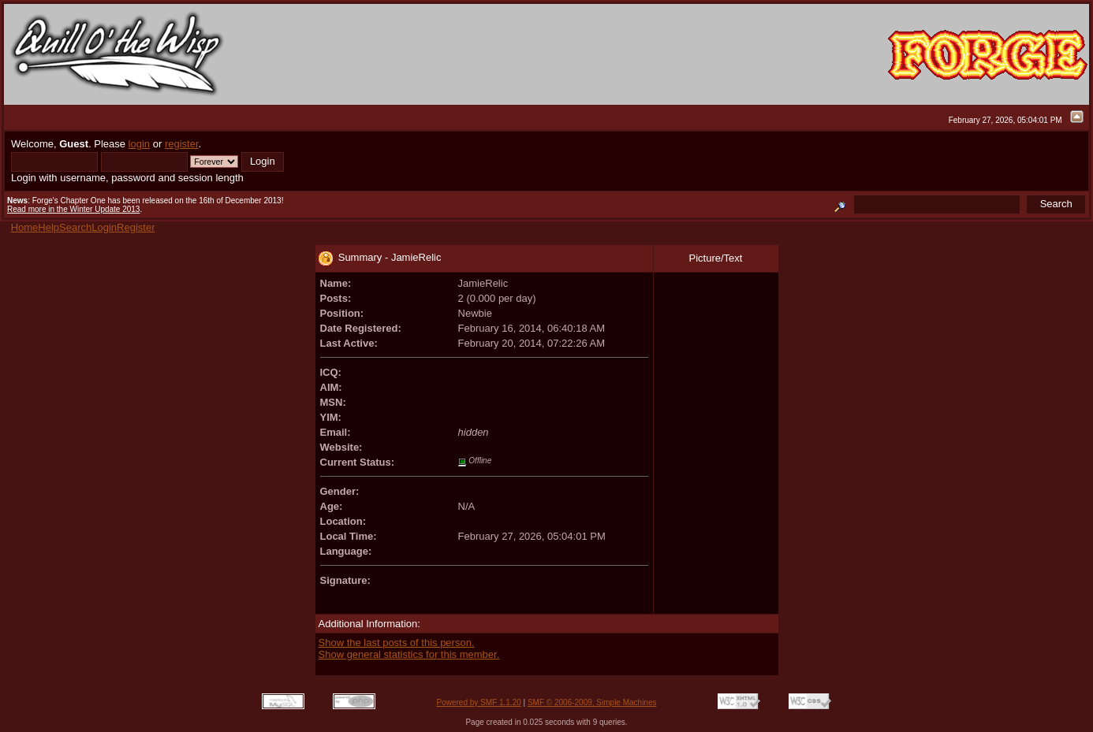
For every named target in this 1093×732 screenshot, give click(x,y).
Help (48, 227)
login (139, 144)
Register (136, 227)
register (182, 144)
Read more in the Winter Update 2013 (73, 209)
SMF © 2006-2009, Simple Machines (592, 702)
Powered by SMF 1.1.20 (479, 702)
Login (104, 227)
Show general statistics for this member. (409, 654)
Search (75, 227)
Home (25, 227)
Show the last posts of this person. (397, 642)
